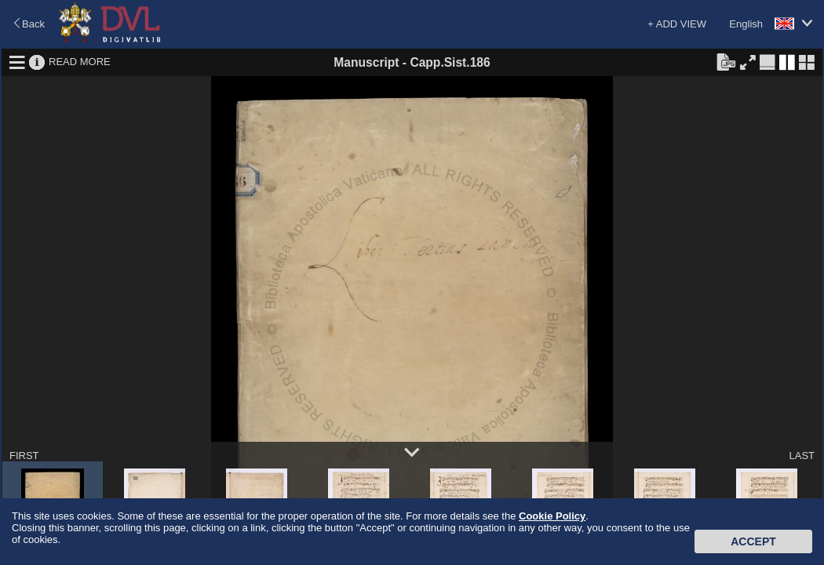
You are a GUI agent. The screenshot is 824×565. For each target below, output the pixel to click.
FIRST (24, 455)
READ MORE (80, 61)
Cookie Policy (552, 516)
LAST (802, 455)
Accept (753, 541)
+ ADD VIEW (676, 24)
